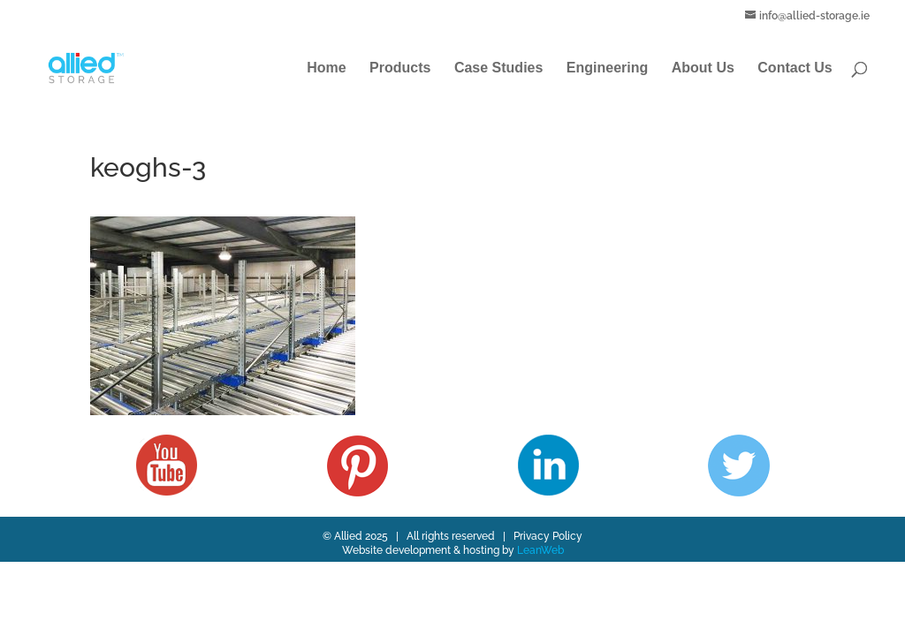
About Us (703, 68)
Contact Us (794, 68)
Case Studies (498, 68)
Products (399, 68)
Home (326, 68)
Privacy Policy (547, 536)
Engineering (607, 68)
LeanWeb (540, 550)
